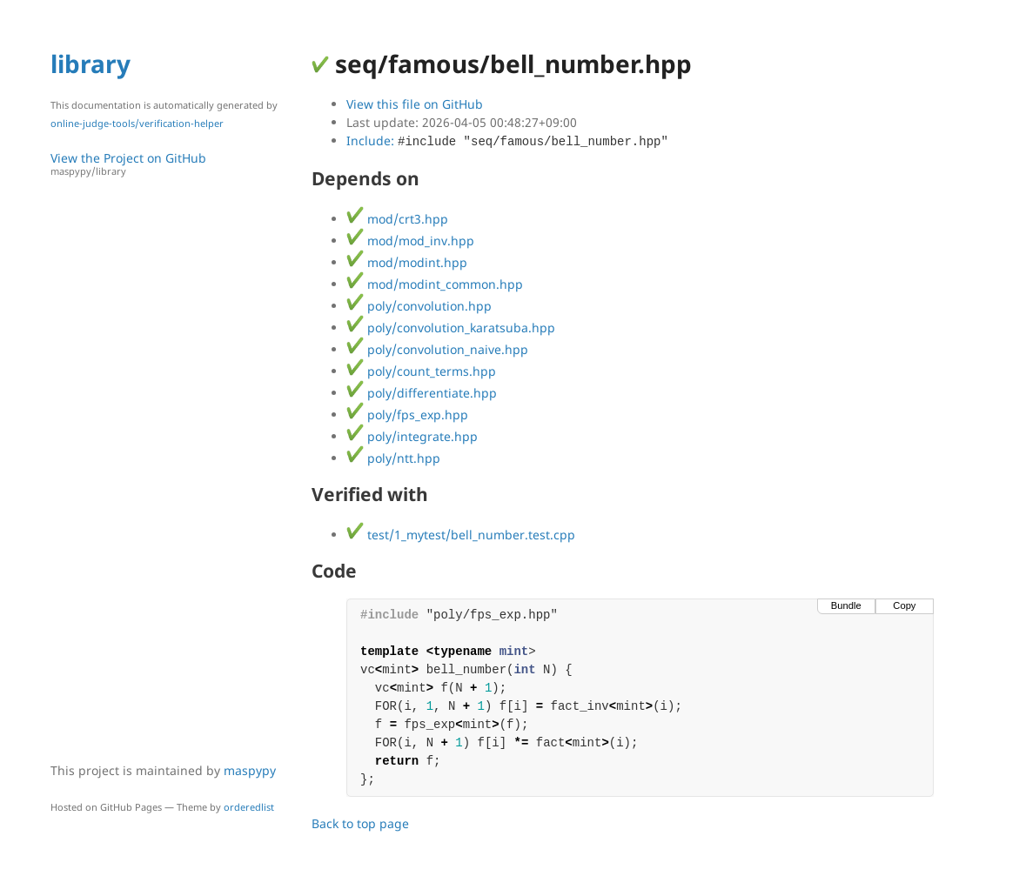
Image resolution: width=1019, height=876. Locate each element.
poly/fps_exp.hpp (407, 414)
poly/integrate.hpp (412, 436)
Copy (904, 605)
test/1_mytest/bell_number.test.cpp (460, 534)
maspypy (250, 770)
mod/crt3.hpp (397, 219)
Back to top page (360, 823)
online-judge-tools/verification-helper (137, 123)
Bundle (846, 605)
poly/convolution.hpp (419, 306)
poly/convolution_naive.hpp (437, 349)
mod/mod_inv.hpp (410, 240)
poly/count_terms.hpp (421, 371)
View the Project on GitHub (172, 164)
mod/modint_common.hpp (434, 284)
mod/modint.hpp (406, 262)
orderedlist (249, 806)
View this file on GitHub (414, 104)
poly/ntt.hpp (393, 458)
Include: (507, 140)
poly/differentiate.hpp (421, 393)
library (90, 63)
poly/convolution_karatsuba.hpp (450, 327)
